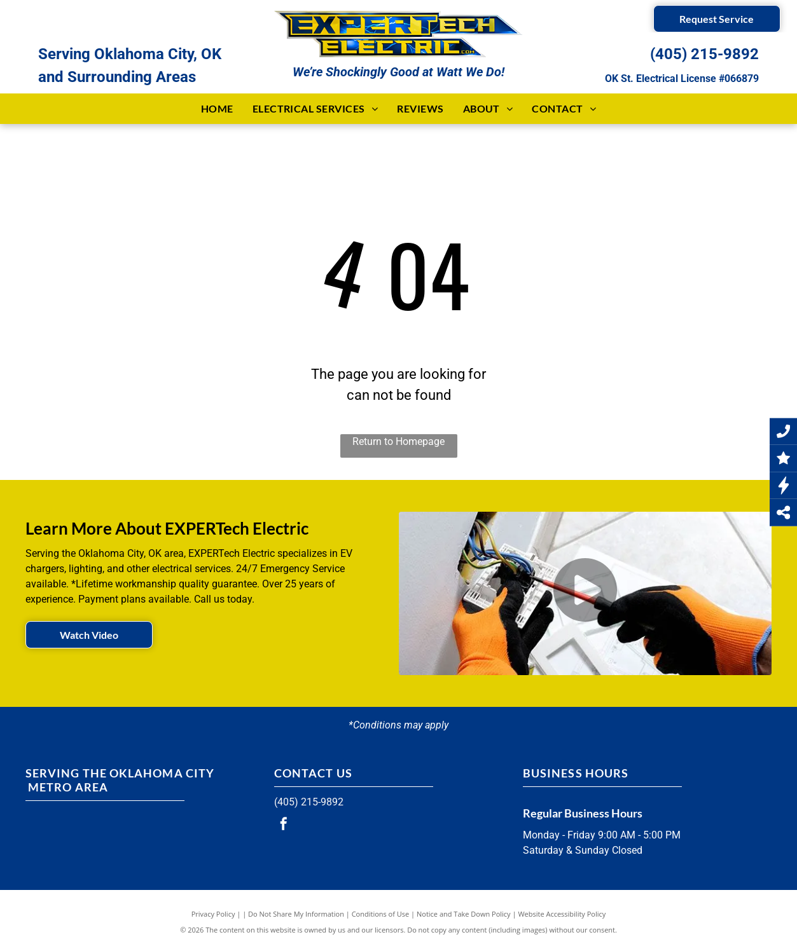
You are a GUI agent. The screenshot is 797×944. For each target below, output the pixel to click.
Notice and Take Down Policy (464, 914)
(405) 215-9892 (704, 54)
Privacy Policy (213, 914)
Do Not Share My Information (296, 914)
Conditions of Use (381, 914)
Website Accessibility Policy (562, 914)
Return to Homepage (398, 441)
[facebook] (283, 825)
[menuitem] (217, 109)
